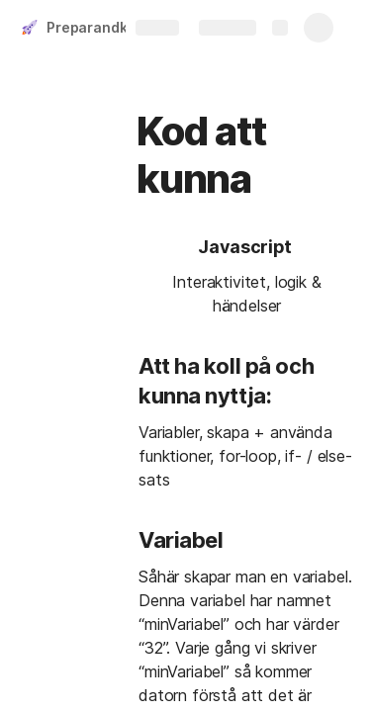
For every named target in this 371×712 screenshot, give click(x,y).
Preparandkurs (97, 27)
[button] (176, 248)
